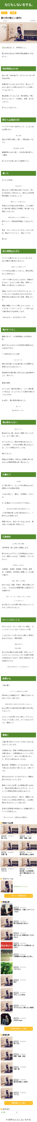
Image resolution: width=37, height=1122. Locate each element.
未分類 (3, 1112)
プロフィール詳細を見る (18, 896)
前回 (3, 47)
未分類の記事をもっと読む (18, 1028)
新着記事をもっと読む (18, 1103)
